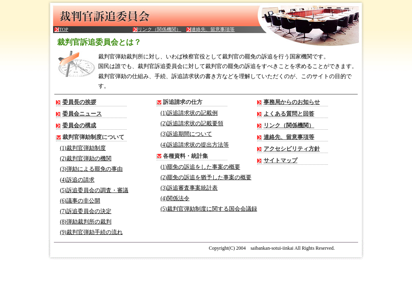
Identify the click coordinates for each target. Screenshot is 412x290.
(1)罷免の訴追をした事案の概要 (200, 167)
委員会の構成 (79, 125)
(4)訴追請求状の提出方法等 (195, 145)
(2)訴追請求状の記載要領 (192, 123)
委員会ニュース (82, 114)
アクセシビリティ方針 (292, 149)
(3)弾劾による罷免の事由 (91, 169)
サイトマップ (280, 160)
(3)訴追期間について (186, 134)
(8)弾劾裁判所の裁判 (85, 222)
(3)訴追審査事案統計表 (189, 188)
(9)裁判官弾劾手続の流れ (91, 232)
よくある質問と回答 (289, 114)
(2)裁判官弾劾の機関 (85, 158)
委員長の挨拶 (79, 102)
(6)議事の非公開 (80, 201)
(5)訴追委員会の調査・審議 (94, 190)
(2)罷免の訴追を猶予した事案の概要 (206, 177)
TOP (63, 29)
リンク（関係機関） (159, 29)
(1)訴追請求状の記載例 (189, 113)
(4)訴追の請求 (77, 180)
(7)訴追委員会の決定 (85, 211)
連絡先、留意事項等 (213, 29)
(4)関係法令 (175, 198)
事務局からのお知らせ (292, 102)
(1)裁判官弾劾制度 (83, 148)
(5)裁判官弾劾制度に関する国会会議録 (209, 209)
